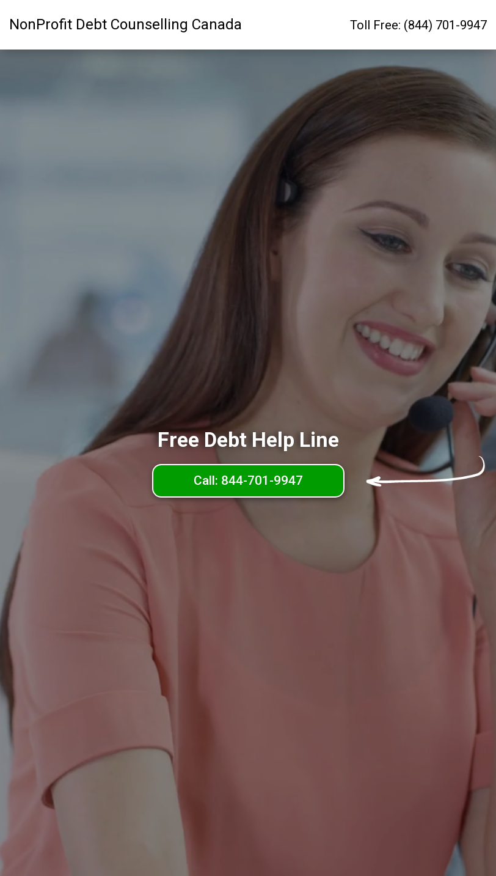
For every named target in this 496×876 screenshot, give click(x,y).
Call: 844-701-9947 (248, 480)
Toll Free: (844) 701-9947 (418, 25)
